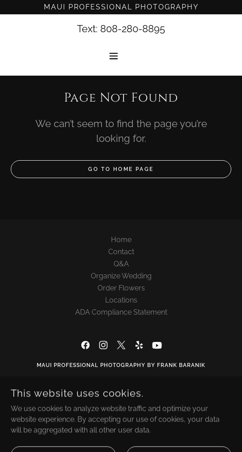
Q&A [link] (121, 264)
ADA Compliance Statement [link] (121, 312)
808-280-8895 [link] (132, 28)
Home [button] (121, 239)
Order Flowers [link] (121, 288)
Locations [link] (121, 300)
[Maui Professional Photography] (121, 7)
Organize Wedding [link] (121, 276)
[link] (85, 345)
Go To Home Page (121, 169)
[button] (121, 56)
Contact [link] (121, 251)
